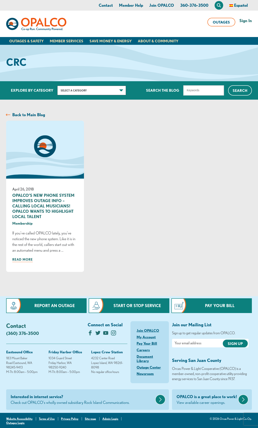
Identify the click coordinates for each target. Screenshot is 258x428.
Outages (221, 22)
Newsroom (145, 374)
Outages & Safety (26, 41)
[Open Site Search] (219, 5)
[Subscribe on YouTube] (105, 334)
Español (241, 5)
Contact (106, 5)
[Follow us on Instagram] (113, 334)
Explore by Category (32, 90)
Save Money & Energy (110, 41)
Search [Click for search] (240, 90)
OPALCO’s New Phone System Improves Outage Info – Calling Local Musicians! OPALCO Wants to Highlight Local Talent (43, 206)
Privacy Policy (69, 418)
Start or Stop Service (137, 305)
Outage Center (149, 367)
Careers (143, 350)
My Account (146, 337)
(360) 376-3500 (22, 333)
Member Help (131, 5)
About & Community (158, 41)
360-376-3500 (194, 5)
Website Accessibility (19, 418)
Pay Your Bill (220, 305)
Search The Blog (162, 90)
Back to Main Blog (28, 114)
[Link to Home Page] (36, 25)
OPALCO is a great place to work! (207, 399)
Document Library (145, 358)
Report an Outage (54, 305)
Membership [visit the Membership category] (22, 223)
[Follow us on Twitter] (98, 334)
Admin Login (110, 418)
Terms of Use (47, 418)
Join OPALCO (161, 5)
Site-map (90, 418)
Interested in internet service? (82, 399)
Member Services (66, 41)
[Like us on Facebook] (90, 334)
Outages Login (15, 423)
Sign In (245, 20)
